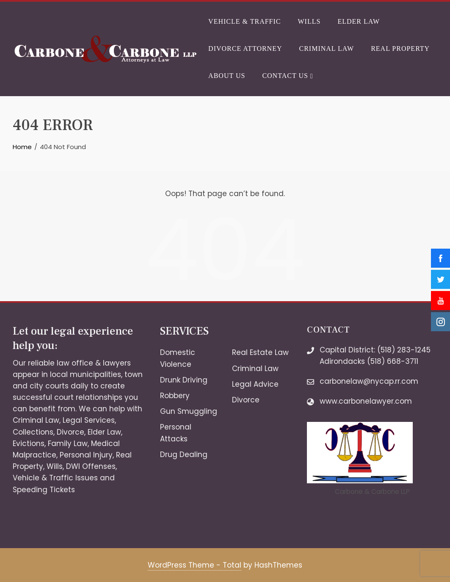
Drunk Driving (183, 380)
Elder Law (358, 21)
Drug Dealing (183, 454)
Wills (309, 21)
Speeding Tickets (44, 490)
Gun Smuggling (188, 411)
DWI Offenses (91, 466)
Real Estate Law (260, 352)
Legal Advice (255, 384)
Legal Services (89, 420)
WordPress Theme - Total (194, 565)
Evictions (28, 443)
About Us (226, 75)
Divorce (70, 432)
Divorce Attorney (245, 48)
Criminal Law (326, 48)
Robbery (175, 396)
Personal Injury (86, 455)
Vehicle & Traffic (244, 21)
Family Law (68, 443)
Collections (33, 432)
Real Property (400, 48)
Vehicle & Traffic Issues (55, 478)
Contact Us (287, 76)
